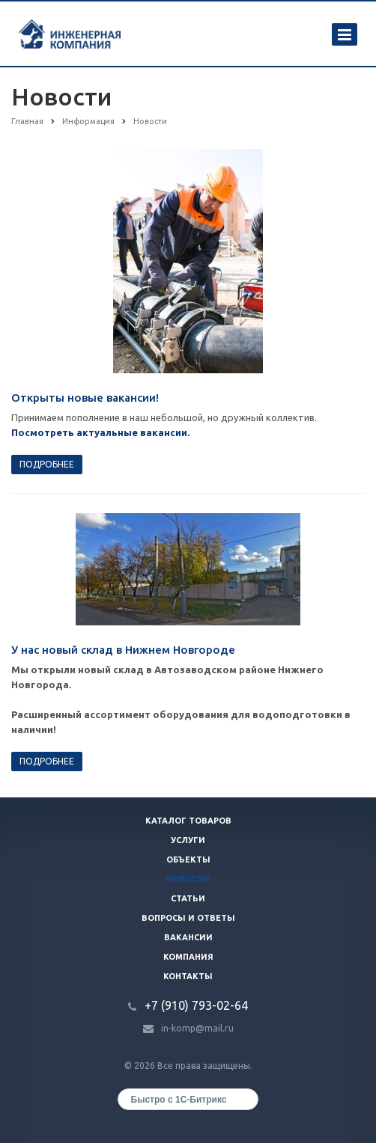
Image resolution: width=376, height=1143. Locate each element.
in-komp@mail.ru (197, 1028)
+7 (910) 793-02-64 (196, 1005)
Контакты (188, 976)
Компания (188, 956)
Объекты (188, 859)
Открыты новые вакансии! (85, 397)
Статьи (188, 898)
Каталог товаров (188, 820)
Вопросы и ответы (188, 917)
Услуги (188, 840)
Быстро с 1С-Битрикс (179, 1099)
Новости (188, 878)
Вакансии (188, 937)
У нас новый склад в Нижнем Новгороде (123, 649)
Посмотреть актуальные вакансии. (100, 432)
